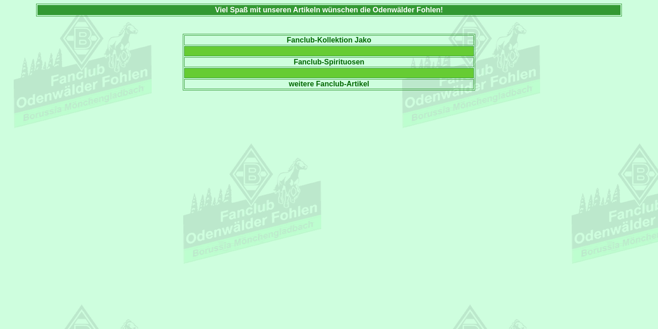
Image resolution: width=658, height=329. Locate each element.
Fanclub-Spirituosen (329, 62)
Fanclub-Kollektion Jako (329, 40)
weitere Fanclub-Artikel (329, 84)
